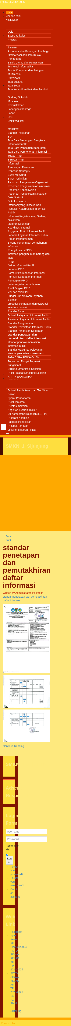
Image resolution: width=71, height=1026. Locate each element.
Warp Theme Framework (30, 1023)
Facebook (16, 931)
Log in (9, 860)
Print (7, 540)
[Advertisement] (35, 492)
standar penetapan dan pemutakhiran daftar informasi (27, 566)
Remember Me (9, 847)
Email (7, 536)
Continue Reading (13, 746)
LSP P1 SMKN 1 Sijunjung (15, 1003)
